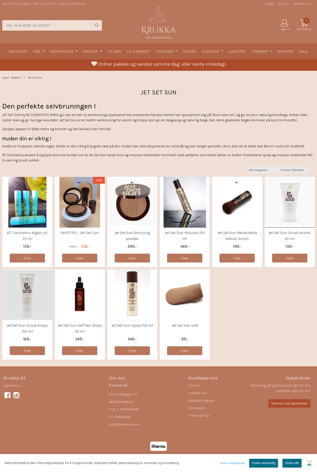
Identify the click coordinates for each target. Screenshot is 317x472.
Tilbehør (165, 51)
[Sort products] (293, 170)
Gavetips (237, 51)
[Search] (52, 25)
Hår (37, 51)
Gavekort (18, 51)
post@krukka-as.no (124, 424)
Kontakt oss (302, 3)
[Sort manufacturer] (262, 170)
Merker (260, 51)
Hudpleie (211, 51)
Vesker (189, 51)
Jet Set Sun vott (184, 325)
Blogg (269, 3)
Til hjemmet (138, 51)
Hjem (5, 77)
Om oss (283, 3)
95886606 (122, 417)
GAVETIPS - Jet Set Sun (79, 232)
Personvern (197, 408)
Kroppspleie (62, 51)
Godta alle (292, 463)
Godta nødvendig (263, 463)
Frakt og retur (199, 415)
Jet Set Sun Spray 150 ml (132, 325)
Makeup (91, 51)
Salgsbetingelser (201, 400)
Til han (114, 51)
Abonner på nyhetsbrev (289, 403)
